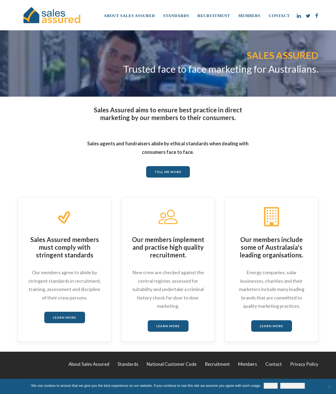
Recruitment (213, 16)
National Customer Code (172, 364)
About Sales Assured (129, 16)
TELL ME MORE (168, 172)
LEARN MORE (65, 317)
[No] (329, 386)
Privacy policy (292, 386)
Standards (176, 16)
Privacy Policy (304, 364)
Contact (279, 16)
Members (249, 16)
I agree (270, 386)
